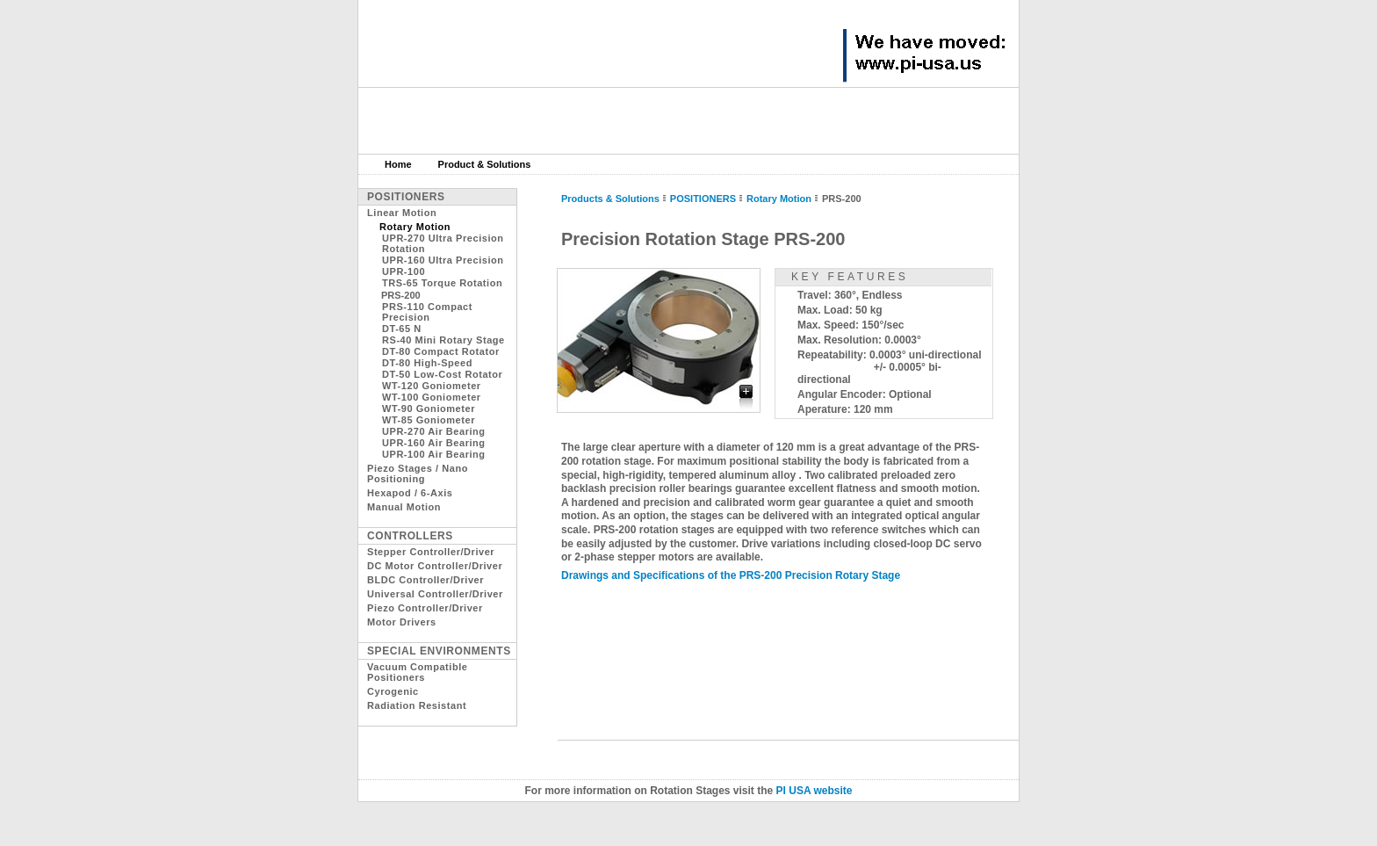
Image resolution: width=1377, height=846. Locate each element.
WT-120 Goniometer (431, 385)
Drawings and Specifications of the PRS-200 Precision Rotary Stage (730, 575)
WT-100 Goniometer (431, 397)
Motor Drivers (401, 622)
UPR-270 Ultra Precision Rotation (443, 243)
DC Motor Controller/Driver (434, 565)
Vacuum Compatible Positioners (417, 672)
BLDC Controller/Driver (425, 580)
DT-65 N (402, 328)
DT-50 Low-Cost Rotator (442, 374)
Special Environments (439, 651)
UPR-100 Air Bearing (434, 454)
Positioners (406, 197)
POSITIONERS (703, 198)
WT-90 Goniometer (428, 408)
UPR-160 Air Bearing (434, 442)
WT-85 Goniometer (428, 420)
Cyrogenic (393, 691)
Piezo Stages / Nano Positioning (417, 473)
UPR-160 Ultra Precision (443, 260)
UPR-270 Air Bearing (434, 431)
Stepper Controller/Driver (430, 551)
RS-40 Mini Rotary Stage (443, 340)
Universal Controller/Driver (435, 594)
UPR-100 (403, 271)
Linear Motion (401, 212)
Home (398, 164)
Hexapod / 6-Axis (409, 493)
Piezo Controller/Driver (425, 608)
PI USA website (814, 791)
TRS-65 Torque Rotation (442, 283)
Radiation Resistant (416, 705)
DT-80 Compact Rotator (441, 351)
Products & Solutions (610, 198)
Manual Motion (404, 507)
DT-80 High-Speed (427, 363)
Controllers (410, 536)
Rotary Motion (778, 198)
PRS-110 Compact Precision (427, 311)
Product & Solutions (484, 164)
